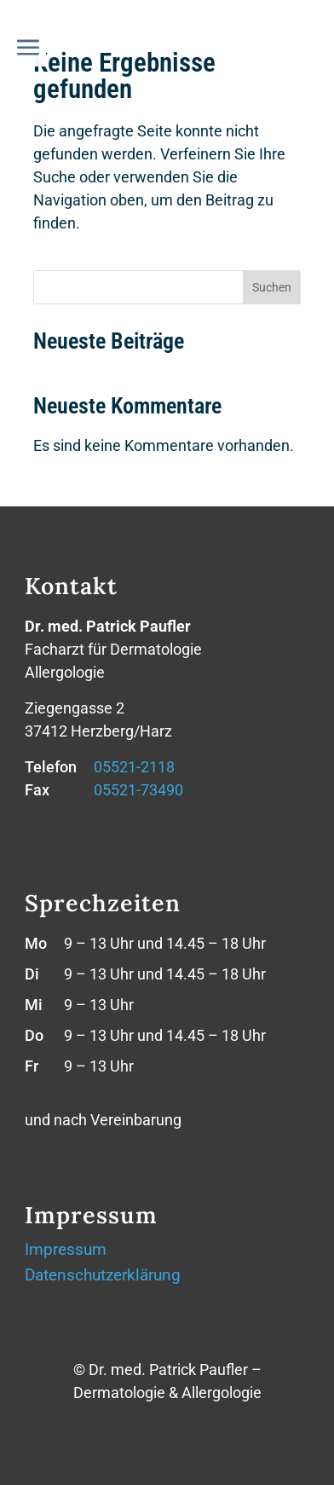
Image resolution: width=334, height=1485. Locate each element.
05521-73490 (138, 790)
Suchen (271, 287)
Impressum (66, 1251)
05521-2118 (134, 767)
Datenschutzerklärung (103, 1277)
